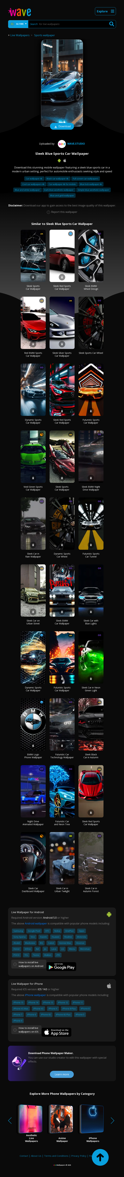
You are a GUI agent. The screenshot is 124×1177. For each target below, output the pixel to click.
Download (62, 127)
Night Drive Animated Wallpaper (33, 823)
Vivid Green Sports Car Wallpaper (33, 488)
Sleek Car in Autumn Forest (91, 890)
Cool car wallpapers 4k (33, 184)
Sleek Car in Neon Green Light (91, 689)
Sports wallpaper (44, 35)
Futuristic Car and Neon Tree (62, 823)
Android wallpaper (36, 923)
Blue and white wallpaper (27, 189)
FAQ (91, 1155)
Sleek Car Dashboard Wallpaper (33, 890)
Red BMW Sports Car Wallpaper (33, 354)
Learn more (62, 1074)
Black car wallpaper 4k (58, 178)
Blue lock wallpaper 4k (91, 184)
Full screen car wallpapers (85, 178)
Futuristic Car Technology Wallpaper (62, 756)
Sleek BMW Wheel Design (91, 287)
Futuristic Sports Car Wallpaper (91, 421)
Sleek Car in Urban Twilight (62, 890)
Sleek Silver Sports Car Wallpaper (62, 354)
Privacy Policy (78, 1155)
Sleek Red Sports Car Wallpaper (62, 287)
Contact (24, 1155)
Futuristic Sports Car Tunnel (91, 555)
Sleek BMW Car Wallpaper (62, 622)
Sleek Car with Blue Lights (91, 622)
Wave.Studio (71, 143)
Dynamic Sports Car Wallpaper (33, 421)
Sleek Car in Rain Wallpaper (33, 555)
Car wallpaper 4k (34, 178)
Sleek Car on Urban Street (33, 622)
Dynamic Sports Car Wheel (62, 555)
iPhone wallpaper (35, 995)
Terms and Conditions (56, 1155)
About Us (36, 1155)
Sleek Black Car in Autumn (90, 756)
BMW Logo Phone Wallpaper (33, 756)
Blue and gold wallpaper (62, 195)
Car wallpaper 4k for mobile (62, 184)
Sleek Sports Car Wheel (91, 352)
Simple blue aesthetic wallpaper (93, 189)
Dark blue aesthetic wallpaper (59, 189)
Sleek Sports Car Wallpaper (33, 287)
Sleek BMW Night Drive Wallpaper (91, 488)
